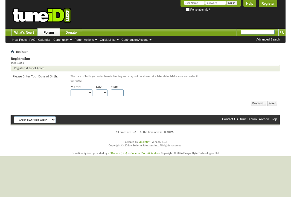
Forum (49, 32)
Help (249, 3)
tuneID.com (248, 119)
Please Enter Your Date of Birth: (35, 76)
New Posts (19, 39)
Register (268, 3)
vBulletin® (145, 142)
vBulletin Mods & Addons (144, 153)
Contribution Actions (134, 39)
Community (61, 39)
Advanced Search (268, 39)
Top (274, 119)
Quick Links (107, 39)
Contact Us (230, 119)
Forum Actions (84, 39)
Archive (264, 119)
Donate (71, 32)
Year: (114, 87)
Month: (76, 87)
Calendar (44, 39)
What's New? (24, 32)
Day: (99, 87)
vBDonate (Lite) (117, 153)
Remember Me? (198, 9)
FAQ (33, 39)
